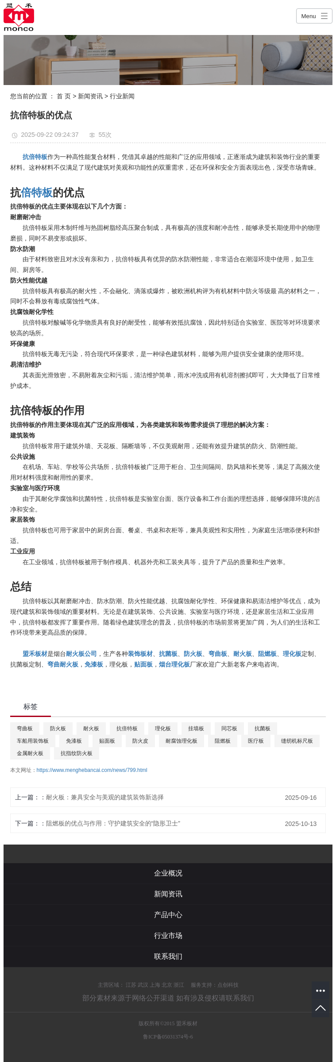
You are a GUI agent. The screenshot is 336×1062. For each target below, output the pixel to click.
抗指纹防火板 (77, 753)
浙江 (179, 985)
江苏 (131, 985)
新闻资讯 (90, 96)
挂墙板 (196, 728)
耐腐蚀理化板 (181, 741)
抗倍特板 (127, 728)
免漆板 (74, 741)
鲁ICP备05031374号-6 (168, 1037)
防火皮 (140, 741)
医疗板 (256, 741)
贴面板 (107, 741)
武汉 (143, 985)
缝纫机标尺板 (297, 741)
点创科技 (228, 985)
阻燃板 (223, 741)
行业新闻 (122, 96)
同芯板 (229, 728)
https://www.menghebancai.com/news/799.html (92, 770)
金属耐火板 (30, 753)
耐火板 (91, 728)
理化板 (163, 728)
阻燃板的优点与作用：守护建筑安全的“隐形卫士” (113, 823)
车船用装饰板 (33, 741)
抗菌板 (262, 728)
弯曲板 (25, 728)
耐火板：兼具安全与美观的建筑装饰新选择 (105, 797)
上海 (155, 985)
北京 (167, 985)
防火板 (58, 728)
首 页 (64, 96)
